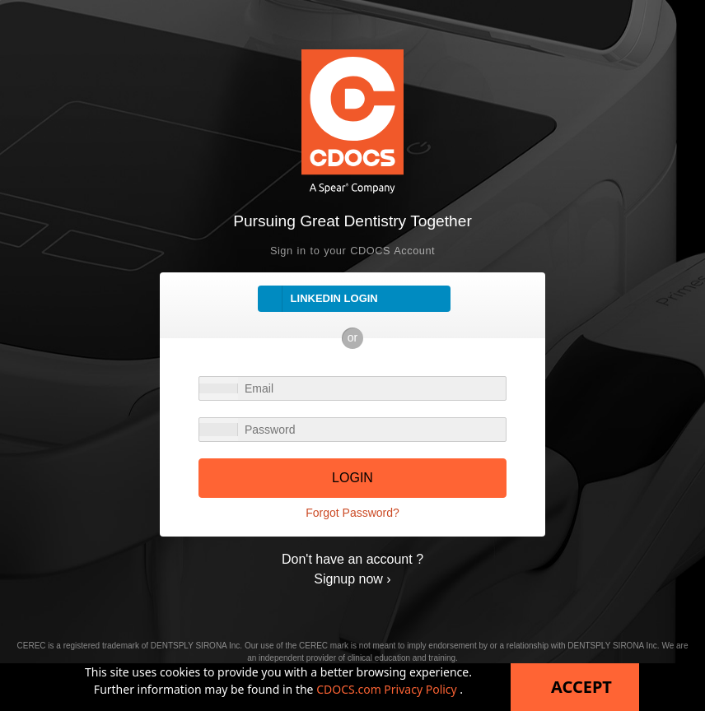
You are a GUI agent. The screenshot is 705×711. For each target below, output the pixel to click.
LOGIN (352, 478)
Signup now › (352, 579)
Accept (581, 687)
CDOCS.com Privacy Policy (388, 689)
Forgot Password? (352, 512)
